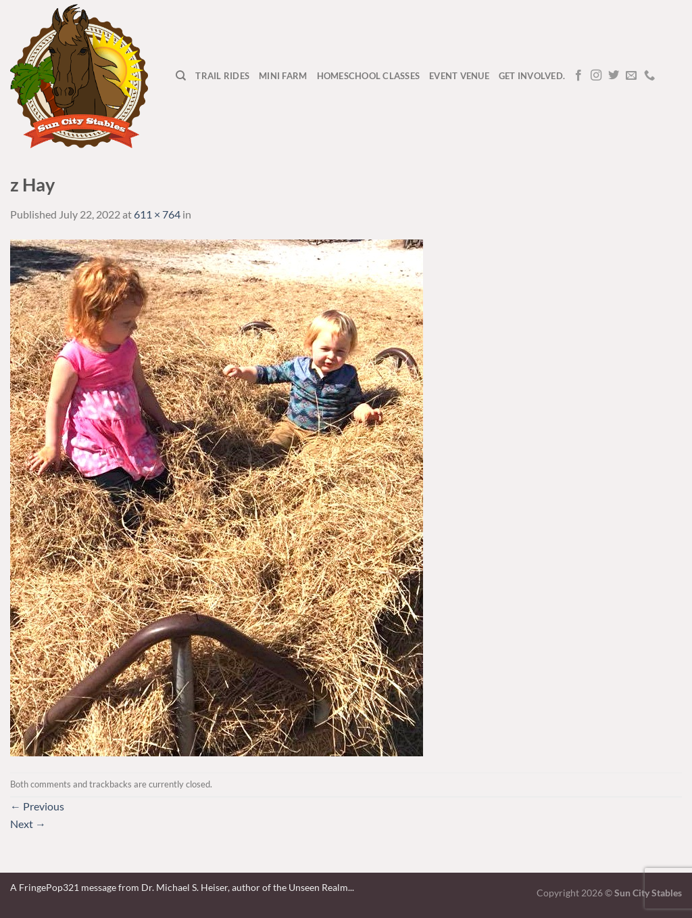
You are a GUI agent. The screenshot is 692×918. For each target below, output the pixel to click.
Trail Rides (222, 75)
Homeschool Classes (368, 75)
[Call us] (649, 76)
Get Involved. (532, 75)
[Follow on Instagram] (596, 76)
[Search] (181, 76)
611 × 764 (157, 214)
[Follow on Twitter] (613, 76)
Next (28, 823)
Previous (37, 806)
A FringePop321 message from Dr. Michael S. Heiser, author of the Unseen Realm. (180, 887)
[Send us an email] (631, 76)
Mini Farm (283, 75)
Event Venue (459, 75)
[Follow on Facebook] (578, 76)
